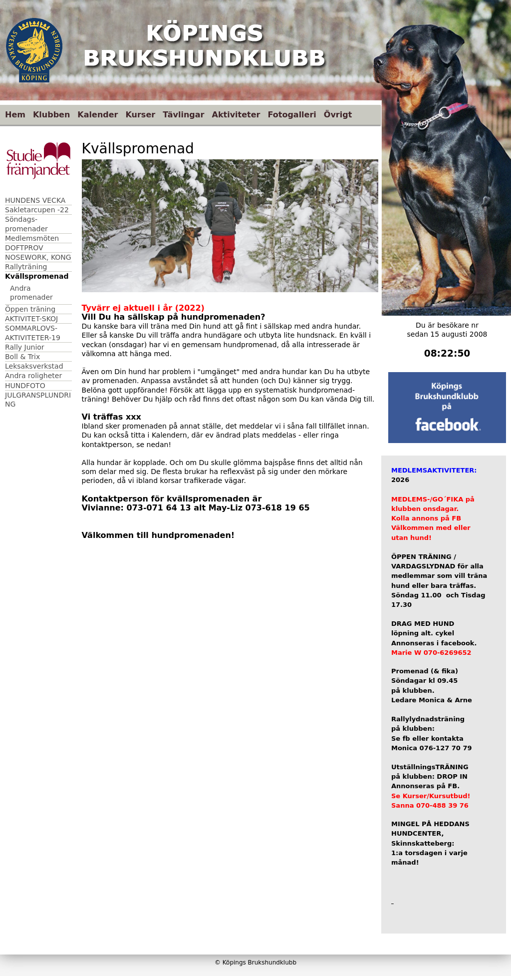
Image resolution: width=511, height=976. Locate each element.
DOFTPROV (24, 248)
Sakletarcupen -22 (37, 210)
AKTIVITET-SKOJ (31, 319)
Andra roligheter (33, 376)
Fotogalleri (291, 114)
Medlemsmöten (32, 238)
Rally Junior (24, 347)
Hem (15, 114)
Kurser (140, 114)
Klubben (51, 114)
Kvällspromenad (36, 276)
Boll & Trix (22, 357)
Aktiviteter (236, 114)
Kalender (97, 114)
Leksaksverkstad (34, 366)
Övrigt (338, 114)
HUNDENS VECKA (35, 200)
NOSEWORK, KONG (38, 257)
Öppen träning (30, 309)
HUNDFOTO (25, 386)
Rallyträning (26, 267)
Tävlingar (183, 114)
